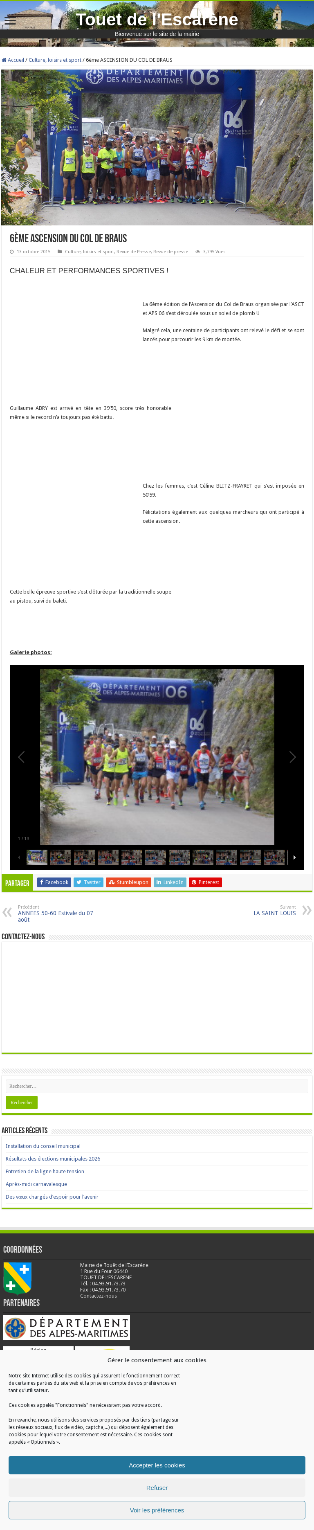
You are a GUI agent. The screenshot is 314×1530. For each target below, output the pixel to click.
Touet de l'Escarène (157, 19)
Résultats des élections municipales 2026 (53, 1159)
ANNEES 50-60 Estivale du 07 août (60, 913)
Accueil (13, 60)
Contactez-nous (98, 1296)
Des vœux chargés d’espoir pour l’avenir (52, 1197)
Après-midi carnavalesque (36, 1184)
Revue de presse (170, 251)
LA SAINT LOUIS (254, 910)
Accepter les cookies (157, 1465)
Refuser (157, 1487)
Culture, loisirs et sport (55, 60)
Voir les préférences (157, 1510)
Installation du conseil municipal (43, 1146)
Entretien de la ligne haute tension (45, 1171)
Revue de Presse (134, 251)
